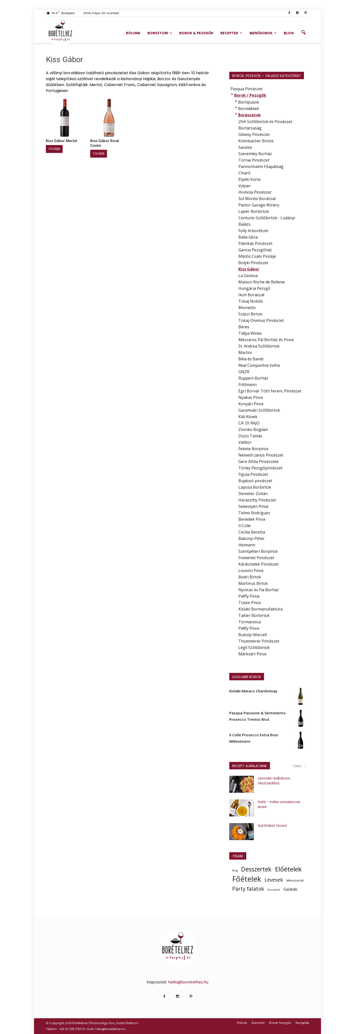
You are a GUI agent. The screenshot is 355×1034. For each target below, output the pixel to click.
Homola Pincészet (254, 192)
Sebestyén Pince (253, 506)
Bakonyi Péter (251, 538)
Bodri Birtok (249, 577)
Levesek (274, 880)
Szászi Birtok (250, 314)
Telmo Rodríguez (254, 513)
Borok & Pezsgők (196, 33)
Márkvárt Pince (252, 654)
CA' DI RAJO (249, 423)
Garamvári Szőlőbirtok (259, 410)
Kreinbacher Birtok (256, 141)
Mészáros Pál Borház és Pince (266, 339)
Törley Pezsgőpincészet (260, 468)
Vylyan (244, 185)
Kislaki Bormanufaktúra (260, 609)
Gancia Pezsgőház (255, 250)
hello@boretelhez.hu (188, 982)
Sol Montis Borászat (257, 198)
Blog (289, 33)
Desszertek (256, 869)
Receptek (231, 33)
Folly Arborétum (253, 230)
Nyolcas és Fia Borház (258, 589)
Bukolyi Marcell (252, 634)
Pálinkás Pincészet (255, 243)
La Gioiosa (248, 275)
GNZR (243, 371)
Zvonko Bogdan (253, 429)
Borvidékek (248, 108)
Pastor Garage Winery (258, 205)
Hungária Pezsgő (254, 288)
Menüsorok (263, 33)
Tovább (54, 149)
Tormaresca (249, 622)
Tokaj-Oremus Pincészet (261, 320)
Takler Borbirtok (254, 615)
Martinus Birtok (253, 583)
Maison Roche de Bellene (261, 282)
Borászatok (249, 115)
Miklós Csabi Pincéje (257, 256)
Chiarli (244, 173)
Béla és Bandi (250, 359)
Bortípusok (248, 102)
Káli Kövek (247, 416)
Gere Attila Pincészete (258, 461)
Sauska (245, 147)
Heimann (246, 545)
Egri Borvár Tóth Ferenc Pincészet (270, 391)
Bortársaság (250, 128)
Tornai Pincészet (253, 160)
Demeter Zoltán (253, 493)
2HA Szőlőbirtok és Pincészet (265, 121)
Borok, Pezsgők (280, 1023)
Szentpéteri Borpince (258, 551)
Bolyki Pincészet (253, 262)
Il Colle (244, 525)
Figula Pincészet (253, 474)
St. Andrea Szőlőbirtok (259, 346)
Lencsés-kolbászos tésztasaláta (274, 781)
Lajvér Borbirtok (253, 211)
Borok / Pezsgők (250, 95)
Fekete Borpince (253, 448)
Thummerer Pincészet (258, 641)
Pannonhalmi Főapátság (261, 166)
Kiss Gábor (248, 269)
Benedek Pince (252, 519)
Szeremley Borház (255, 153)
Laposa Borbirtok (254, 487)
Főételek (246, 879)
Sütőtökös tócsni (272, 825)
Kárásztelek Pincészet (258, 564)
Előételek (288, 869)
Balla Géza (248, 237)
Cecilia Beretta (251, 532)
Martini (245, 352)
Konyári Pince (251, 403)
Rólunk (133, 33)
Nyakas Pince (250, 397)
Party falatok (248, 889)
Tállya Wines (250, 333)
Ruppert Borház (253, 378)
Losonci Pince (251, 570)
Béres (243, 327)
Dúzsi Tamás (250, 436)
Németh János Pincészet (260, 455)
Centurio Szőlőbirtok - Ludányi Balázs (266, 221)
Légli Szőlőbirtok (254, 647)
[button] (303, 32)
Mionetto (247, 307)
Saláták (290, 889)
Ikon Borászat (251, 294)
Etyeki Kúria (249, 179)
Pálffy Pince (249, 596)
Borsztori (159, 33)
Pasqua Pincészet (247, 89)
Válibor (245, 442)
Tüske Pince (249, 602)
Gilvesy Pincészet (254, 134)
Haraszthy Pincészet (257, 500)
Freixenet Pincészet (256, 557)
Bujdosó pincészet (255, 480)
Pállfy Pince (248, 628)
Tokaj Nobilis (250, 301)
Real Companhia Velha (259, 365)
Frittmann (247, 384)
